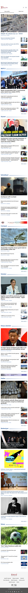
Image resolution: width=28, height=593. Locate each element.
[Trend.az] (4, 8)
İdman (3, 524)
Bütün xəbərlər (23, 113)
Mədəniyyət (4, 428)
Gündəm (3, 274)
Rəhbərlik (22, 578)
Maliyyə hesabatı (16, 578)
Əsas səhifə (7, 11)
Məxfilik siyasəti (12, 582)
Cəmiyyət (4, 226)
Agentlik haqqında (7, 578)
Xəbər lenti (21, 11)
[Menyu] (26, 7)
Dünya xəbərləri (6, 326)
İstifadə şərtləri (22, 580)
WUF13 (3, 68)
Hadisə (3, 378)
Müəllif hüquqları (14, 580)
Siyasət (3, 116)
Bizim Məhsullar (6, 580)
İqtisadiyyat (4, 175)
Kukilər (18, 582)
